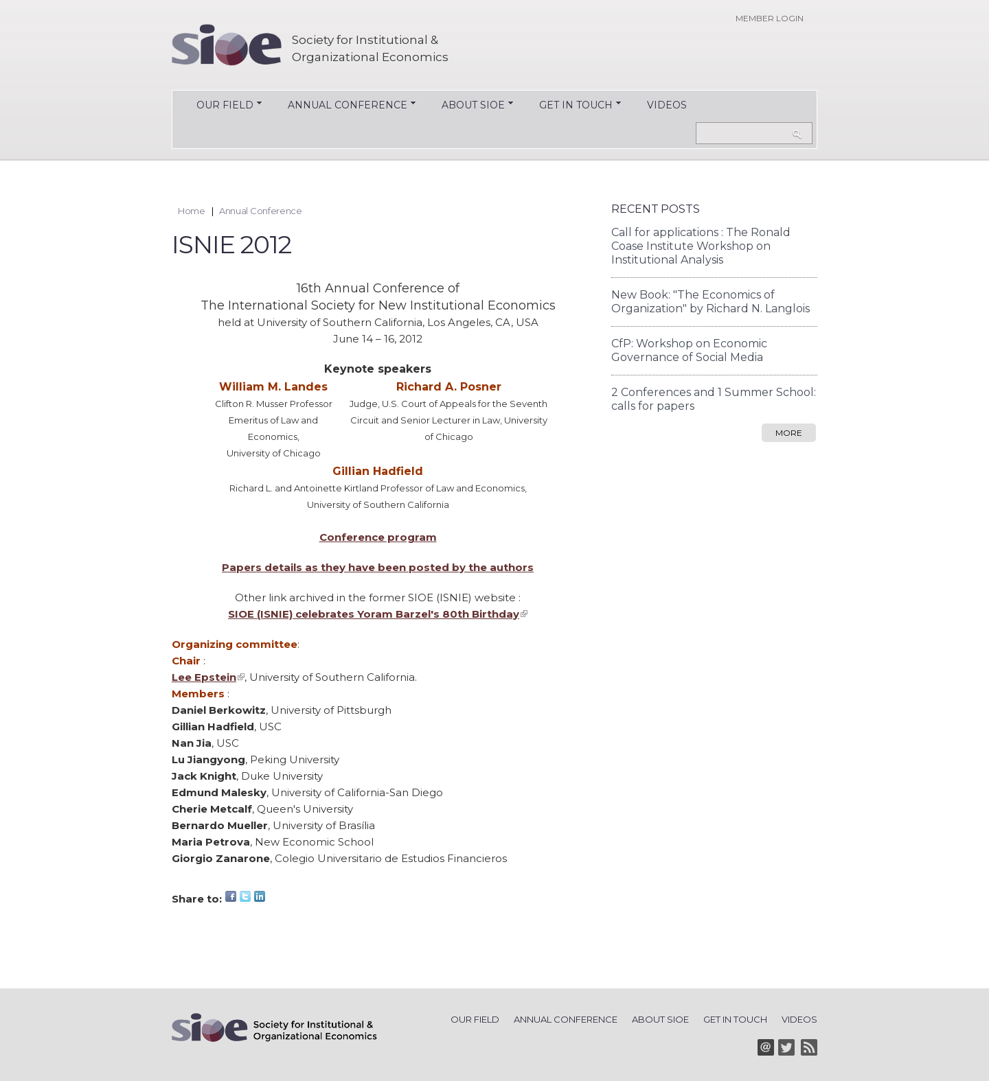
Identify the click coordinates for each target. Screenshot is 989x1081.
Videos (667, 105)
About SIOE (466, 106)
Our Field (218, 106)
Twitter (245, 896)
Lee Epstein (208, 677)
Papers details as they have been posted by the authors (378, 567)
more (788, 433)
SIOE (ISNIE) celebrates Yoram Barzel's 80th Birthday (377, 613)
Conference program (378, 537)
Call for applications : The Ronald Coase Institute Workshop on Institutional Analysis (701, 246)
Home (191, 210)
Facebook (230, 896)
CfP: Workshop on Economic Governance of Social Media (689, 350)
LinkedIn (259, 896)
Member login (770, 18)
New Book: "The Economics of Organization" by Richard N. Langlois (710, 301)
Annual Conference (341, 106)
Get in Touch (569, 106)
